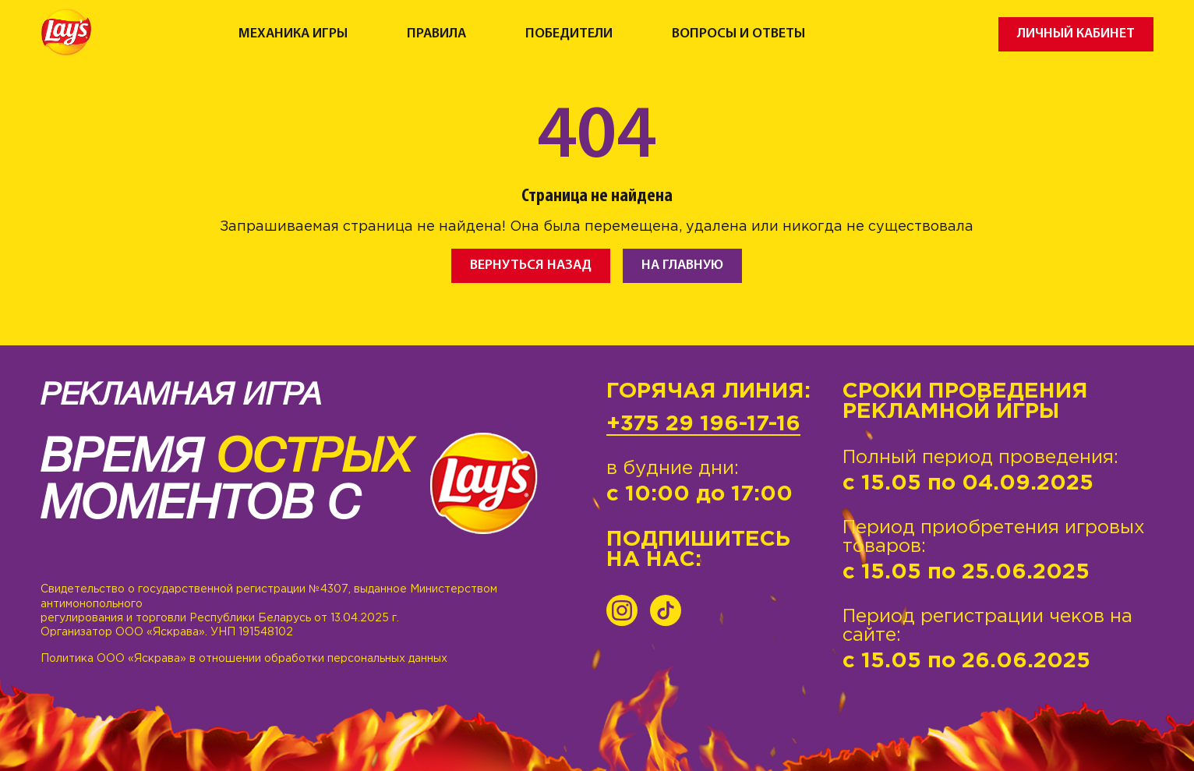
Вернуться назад (531, 265)
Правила (436, 34)
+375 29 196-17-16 (703, 424)
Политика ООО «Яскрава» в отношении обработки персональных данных (244, 658)
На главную (682, 265)
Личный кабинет (1076, 34)
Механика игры (293, 34)
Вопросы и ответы (738, 34)
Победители (569, 34)
